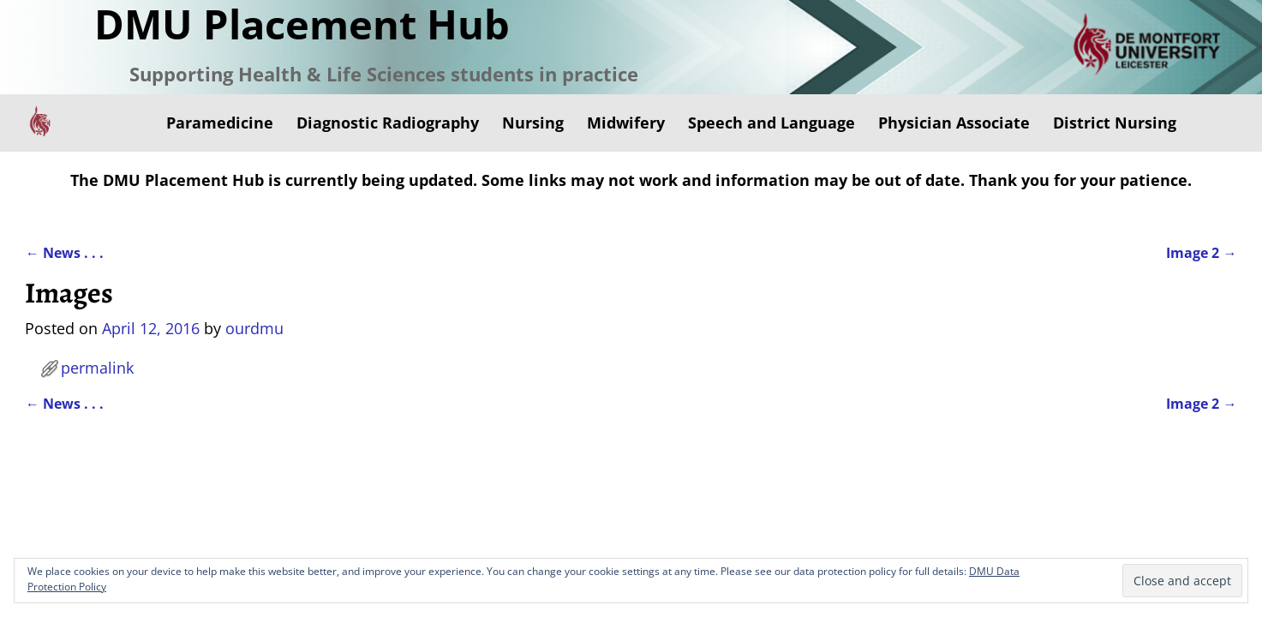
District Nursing (1114, 122)
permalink (97, 367)
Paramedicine (219, 122)
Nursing (533, 122)
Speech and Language (771, 122)
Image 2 (1201, 252)
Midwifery (626, 122)
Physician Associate (954, 122)
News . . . (64, 252)
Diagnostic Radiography (387, 122)
